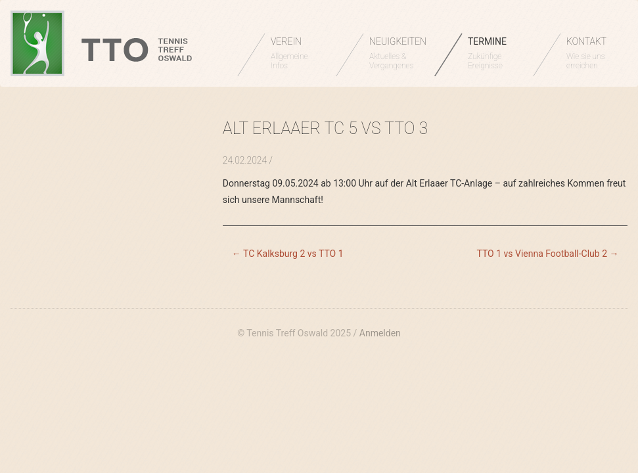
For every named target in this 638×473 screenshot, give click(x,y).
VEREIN (297, 53)
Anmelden (380, 333)
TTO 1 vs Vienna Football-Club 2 (547, 253)
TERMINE (494, 53)
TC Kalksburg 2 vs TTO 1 (288, 253)
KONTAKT (592, 53)
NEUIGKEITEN (397, 53)
